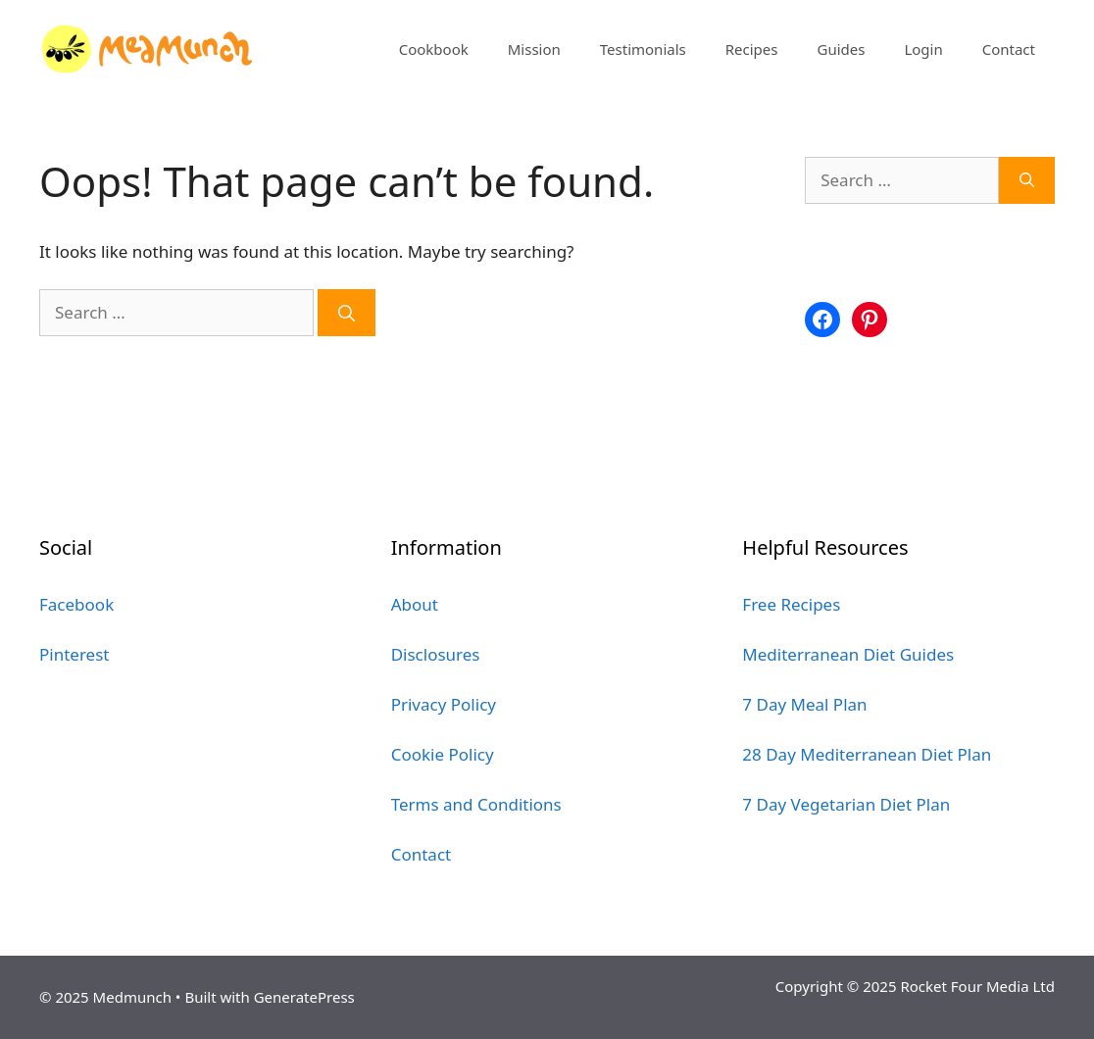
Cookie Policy (442, 754)
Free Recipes (791, 604)
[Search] (346, 312)
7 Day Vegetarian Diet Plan (846, 804)
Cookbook (434, 49)
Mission (534, 49)
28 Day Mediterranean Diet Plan (866, 754)
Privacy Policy (443, 704)
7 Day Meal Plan (804, 704)
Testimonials (643, 49)
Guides (841, 49)
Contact (1008, 49)
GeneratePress (304, 997)
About (414, 604)
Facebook (76, 604)
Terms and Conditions (476, 804)
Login (923, 49)
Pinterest (74, 654)
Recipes (751, 49)
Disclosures (435, 654)
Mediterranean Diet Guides (848, 654)
